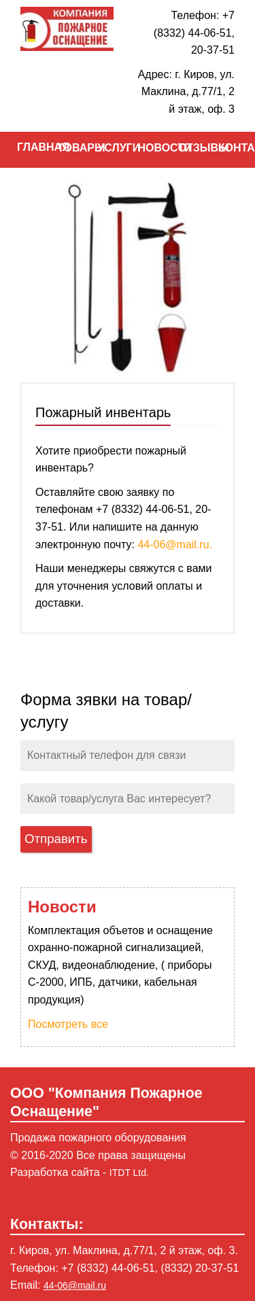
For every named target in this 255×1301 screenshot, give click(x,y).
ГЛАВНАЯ (27, 147)
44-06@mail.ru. (174, 544)
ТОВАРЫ (67, 148)
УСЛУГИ (107, 148)
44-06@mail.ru (75, 1285)
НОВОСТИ (147, 148)
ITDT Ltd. (129, 1172)
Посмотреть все (68, 1024)
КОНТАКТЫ (228, 148)
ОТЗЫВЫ (188, 148)
